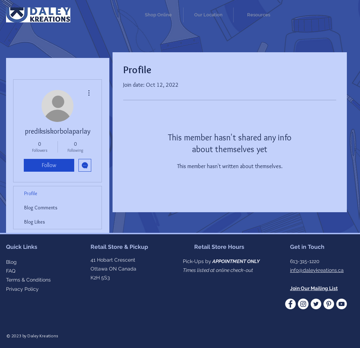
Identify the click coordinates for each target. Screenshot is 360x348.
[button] (258, 14)
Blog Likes (34, 222)
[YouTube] (341, 304)
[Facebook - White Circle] (290, 304)
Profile (30, 193)
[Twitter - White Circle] (316, 304)
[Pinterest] (328, 304)
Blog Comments (41, 207)
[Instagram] (303, 304)
